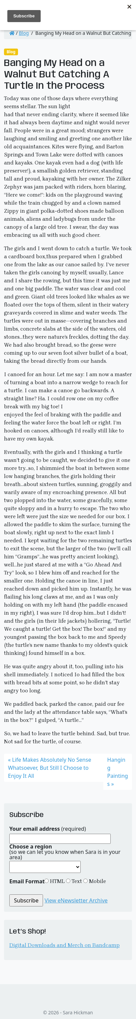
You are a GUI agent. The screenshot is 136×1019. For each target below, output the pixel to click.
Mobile (97, 881)
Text (76, 881)
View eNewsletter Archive (76, 900)
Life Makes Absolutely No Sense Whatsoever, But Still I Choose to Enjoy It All (49, 767)
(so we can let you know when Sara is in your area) (64, 852)
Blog (24, 33)
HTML (57, 881)
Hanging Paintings (117, 772)
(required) (47, 828)
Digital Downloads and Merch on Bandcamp (64, 945)
